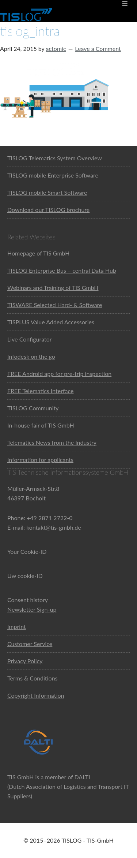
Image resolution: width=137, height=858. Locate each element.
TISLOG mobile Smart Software (47, 192)
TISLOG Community (32, 407)
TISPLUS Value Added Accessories (50, 321)
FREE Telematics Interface (40, 390)
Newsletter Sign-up (31, 609)
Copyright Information (35, 695)
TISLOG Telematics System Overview (54, 157)
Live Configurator (29, 339)
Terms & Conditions (32, 678)
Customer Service (29, 643)
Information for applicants (40, 459)
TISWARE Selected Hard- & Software (54, 304)
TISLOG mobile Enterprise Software (52, 175)
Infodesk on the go (31, 356)
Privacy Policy (25, 660)
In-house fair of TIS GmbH (40, 425)
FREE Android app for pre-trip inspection (59, 373)
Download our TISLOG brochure (48, 209)
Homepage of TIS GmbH (38, 253)
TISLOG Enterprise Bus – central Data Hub (61, 270)
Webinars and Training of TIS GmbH (53, 287)
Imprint (16, 626)
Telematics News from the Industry (51, 442)
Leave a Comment (98, 48)
